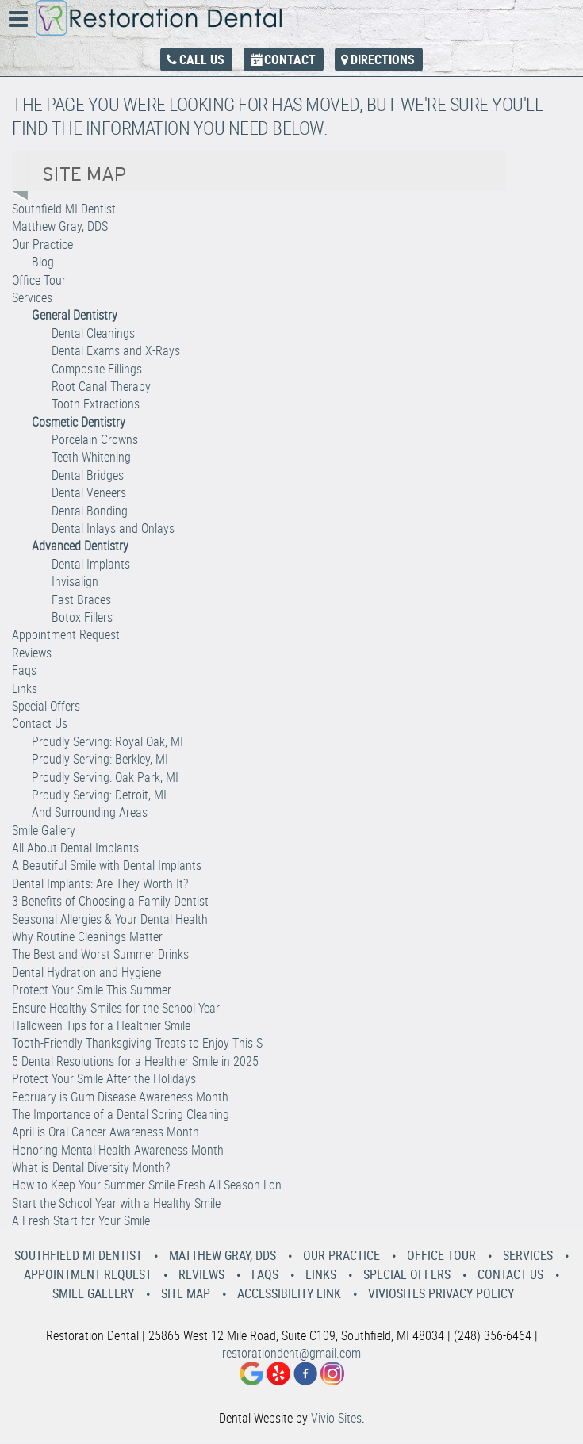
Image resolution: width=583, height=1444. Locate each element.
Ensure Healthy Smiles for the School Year (116, 1008)
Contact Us (39, 723)
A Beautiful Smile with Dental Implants (106, 865)
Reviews (32, 652)
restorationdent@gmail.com (291, 1353)
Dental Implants (91, 564)
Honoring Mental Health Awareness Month (118, 1150)
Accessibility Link (289, 1293)
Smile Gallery (43, 830)
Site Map (185, 1293)
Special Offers (46, 705)
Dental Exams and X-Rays (116, 350)
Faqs (24, 670)
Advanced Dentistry (80, 545)
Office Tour (39, 280)
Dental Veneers (89, 492)
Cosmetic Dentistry (78, 422)
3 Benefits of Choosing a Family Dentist (110, 901)
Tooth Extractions (96, 403)
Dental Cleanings (93, 333)
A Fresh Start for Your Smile (81, 1220)
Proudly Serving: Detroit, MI (99, 794)
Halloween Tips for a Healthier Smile (101, 1025)
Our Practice (42, 244)
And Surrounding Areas (90, 812)
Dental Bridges (88, 475)
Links (24, 688)
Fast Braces (81, 599)
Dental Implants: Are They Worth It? (100, 883)
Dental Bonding (90, 510)
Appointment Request (66, 634)
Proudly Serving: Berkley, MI (100, 759)
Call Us (201, 59)
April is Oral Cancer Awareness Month (105, 1131)
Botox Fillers (82, 617)
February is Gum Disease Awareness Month (120, 1096)
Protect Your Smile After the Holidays (104, 1078)
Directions (383, 59)
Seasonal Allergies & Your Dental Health (110, 919)
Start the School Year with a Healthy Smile (116, 1203)
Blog (43, 261)
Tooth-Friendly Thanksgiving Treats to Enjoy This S (137, 1042)
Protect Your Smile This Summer (91, 989)
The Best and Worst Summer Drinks (100, 954)
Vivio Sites (336, 1418)
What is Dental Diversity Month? (91, 1167)
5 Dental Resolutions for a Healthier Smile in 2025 (135, 1061)
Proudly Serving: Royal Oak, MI (107, 741)
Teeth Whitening (91, 456)
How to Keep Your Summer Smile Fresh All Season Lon (147, 1184)
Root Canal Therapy (101, 386)
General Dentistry (74, 315)
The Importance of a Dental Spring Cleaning (120, 1114)
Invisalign (75, 581)
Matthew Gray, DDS (60, 226)
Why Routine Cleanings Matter (87, 936)
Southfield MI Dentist (64, 208)
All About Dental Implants (75, 847)
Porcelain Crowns (95, 439)
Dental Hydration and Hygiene (86, 972)
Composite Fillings (97, 368)
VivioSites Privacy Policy (441, 1293)
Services (32, 297)
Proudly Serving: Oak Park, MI (105, 777)
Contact (290, 59)
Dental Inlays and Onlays (113, 528)
